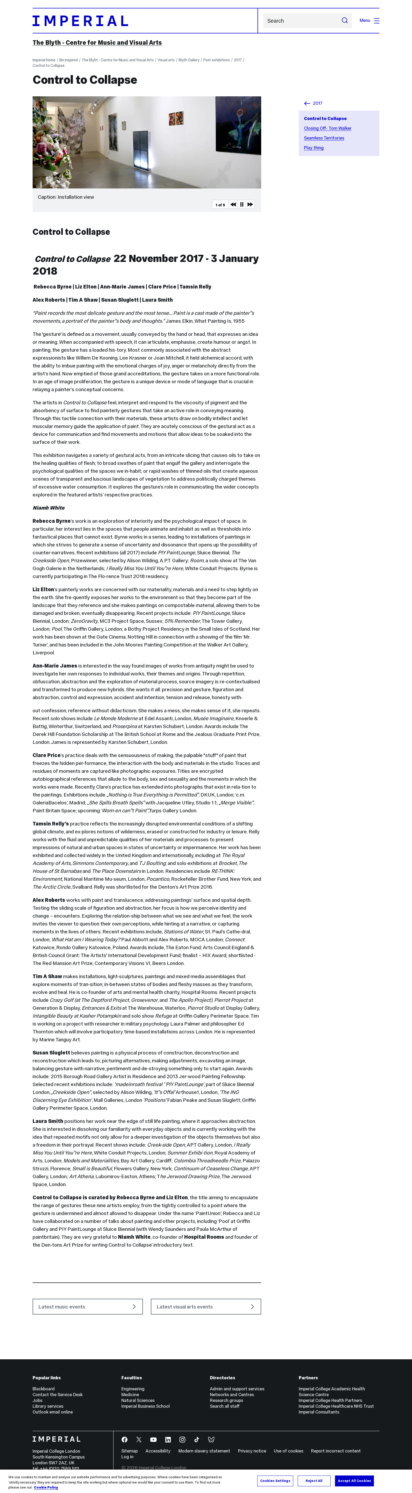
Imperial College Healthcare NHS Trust (336, 1406)
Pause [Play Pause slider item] (241, 204)
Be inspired (68, 60)
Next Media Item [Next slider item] (249, 204)
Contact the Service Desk (58, 1394)
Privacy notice (252, 1451)
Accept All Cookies (354, 1481)
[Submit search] (345, 20)
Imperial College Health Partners (330, 1400)
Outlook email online (53, 1412)
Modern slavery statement (204, 1451)
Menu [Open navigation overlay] (369, 20)
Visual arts (166, 60)
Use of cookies (288, 1451)
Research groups (226, 1400)
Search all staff (225, 1406)
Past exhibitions (216, 60)
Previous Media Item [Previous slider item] (232, 204)
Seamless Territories (324, 138)
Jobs (37, 1400)
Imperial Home (44, 60)
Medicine (130, 1394)
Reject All (314, 1481)
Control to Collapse (49, 65)
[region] (206, 1481)
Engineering (133, 1389)
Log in (127, 1457)
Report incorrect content (336, 1451)
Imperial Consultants (319, 1412)
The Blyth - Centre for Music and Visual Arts (97, 42)
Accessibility (158, 1451)
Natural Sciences (137, 1400)
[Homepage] (145, 20)
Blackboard (44, 1389)
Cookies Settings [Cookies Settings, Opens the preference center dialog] (275, 1481)
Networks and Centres (232, 1394)
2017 (238, 60)
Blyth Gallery (189, 60)
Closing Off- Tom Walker (328, 128)
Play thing (314, 148)
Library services (48, 1406)
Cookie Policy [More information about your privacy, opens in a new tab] (46, 1487)
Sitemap (129, 1451)
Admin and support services (237, 1389)
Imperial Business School (145, 1406)
